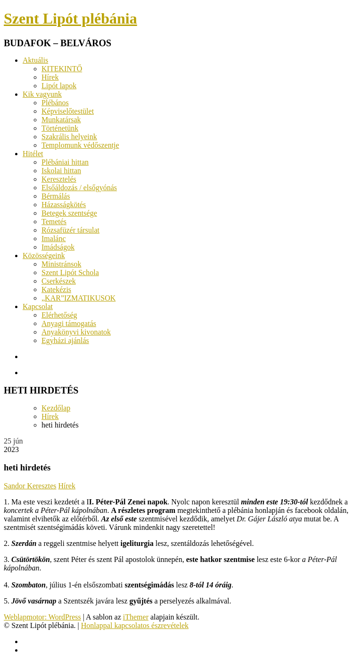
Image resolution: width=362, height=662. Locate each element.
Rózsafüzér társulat (70, 230)
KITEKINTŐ (61, 69)
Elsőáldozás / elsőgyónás (79, 188)
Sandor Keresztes (30, 486)
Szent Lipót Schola (70, 272)
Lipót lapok (58, 86)
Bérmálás (55, 196)
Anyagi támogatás (68, 323)
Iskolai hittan (61, 171)
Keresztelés (58, 179)
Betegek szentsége (69, 213)
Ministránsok (61, 264)
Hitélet (33, 154)
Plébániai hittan (65, 162)
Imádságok (57, 247)
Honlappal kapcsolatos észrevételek (135, 625)
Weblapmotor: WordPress (42, 617)
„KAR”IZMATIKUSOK (78, 298)
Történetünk (59, 128)
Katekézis (56, 289)
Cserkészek (58, 281)
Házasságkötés (63, 205)
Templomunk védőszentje (80, 145)
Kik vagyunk (42, 94)
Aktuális (35, 60)
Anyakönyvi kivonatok (76, 332)
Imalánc (53, 239)
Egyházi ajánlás (65, 340)
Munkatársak (61, 120)
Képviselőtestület (67, 111)
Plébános (55, 103)
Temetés (53, 222)
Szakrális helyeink (69, 137)
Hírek (49, 77)
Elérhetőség (59, 315)
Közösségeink (44, 255)
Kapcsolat (38, 306)
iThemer (135, 617)
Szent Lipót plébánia (70, 18)
